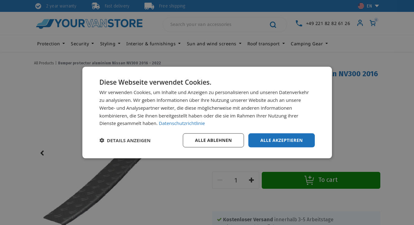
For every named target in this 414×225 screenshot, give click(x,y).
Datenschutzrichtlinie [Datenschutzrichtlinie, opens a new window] (182, 123)
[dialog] (207, 112)
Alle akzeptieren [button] (281, 140)
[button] (125, 140)
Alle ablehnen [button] (213, 140)
